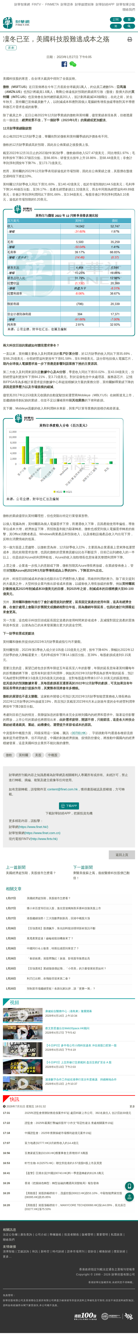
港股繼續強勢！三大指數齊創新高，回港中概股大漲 (58, 918)
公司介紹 (41, 1234)
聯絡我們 (129, 9)
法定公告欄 (10, 1234)
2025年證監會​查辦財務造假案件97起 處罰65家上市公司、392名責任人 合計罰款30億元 (78, 1112)
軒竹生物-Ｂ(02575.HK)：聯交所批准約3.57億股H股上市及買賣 (63, 1163)
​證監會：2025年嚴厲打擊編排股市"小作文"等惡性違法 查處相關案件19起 (69, 1122)
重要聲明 (102, 1234)
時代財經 (58, 1251)
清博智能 (9, 1251)
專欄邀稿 (55, 1234)
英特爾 (23, 755)
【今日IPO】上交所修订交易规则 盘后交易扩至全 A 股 (78, 1062)
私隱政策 (117, 1234)
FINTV (36, 4)
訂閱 (116, 19)
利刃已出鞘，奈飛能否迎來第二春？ (49, 978)
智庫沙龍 (125, 4)
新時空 (45, 1251)
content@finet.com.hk (62, 789)
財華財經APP (105, 4)
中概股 (52, 755)
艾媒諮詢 (23, 1251)
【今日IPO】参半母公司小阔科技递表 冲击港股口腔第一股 (81, 1045)
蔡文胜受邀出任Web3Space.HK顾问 (67, 1028)
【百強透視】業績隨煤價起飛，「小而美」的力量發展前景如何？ (66, 968)
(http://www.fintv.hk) (43, 839)
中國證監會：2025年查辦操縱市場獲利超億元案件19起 (58, 1133)
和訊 (35, 1251)
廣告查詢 (26, 1234)
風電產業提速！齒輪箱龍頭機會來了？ (50, 938)
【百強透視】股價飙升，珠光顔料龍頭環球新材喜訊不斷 (61, 928)
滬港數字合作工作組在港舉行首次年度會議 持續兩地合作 (81, 1079)
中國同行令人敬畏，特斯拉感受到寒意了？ (53, 948)
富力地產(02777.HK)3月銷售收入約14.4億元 (52, 1143)
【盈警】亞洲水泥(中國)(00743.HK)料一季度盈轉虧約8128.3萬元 (64, 1173)
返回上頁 (122, 855)
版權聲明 (88, 1234)
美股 (38, 755)
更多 (132, 1106)
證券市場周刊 (76, 1251)
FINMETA (52, 4)
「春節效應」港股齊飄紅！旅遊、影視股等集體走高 (58, 958)
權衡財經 (105, 1251)
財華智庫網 (22, 4)
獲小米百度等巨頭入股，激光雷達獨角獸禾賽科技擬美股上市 (64, 908)
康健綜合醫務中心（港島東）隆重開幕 (68, 1011)
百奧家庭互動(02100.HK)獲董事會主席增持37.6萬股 (56, 1153)
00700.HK (79, 733)
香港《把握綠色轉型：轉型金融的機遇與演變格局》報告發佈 (62, 1183)
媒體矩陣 (84, 4)
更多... (7, 1256)
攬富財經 (119, 1251)
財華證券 (67, 4)
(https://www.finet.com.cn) (42, 833)
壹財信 (92, 1251)
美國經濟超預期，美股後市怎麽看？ (31, 873)
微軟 (9, 755)
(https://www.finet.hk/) (33, 827)
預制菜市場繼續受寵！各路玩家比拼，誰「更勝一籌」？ (61, 988)
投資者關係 (71, 1234)
